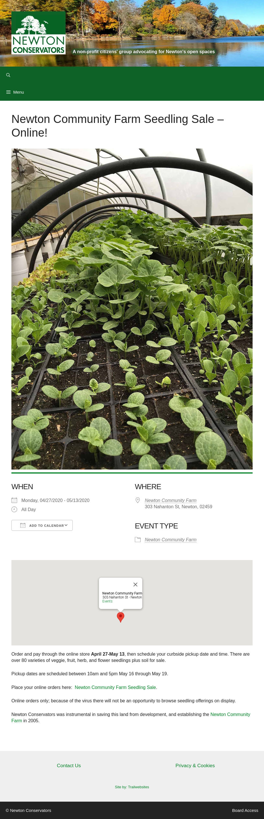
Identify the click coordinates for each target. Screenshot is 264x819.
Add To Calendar (42, 525)
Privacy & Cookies (195, 765)
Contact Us (69, 765)
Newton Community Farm (170, 500)
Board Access (245, 810)
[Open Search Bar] (8, 75)
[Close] (135, 584)
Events (107, 601)
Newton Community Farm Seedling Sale (115, 687)
